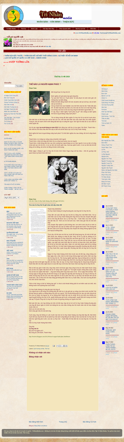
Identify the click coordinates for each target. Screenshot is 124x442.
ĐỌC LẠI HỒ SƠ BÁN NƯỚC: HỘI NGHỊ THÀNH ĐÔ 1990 (14, 149)
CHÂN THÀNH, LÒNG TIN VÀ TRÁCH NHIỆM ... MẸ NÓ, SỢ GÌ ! (14, 188)
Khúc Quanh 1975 (64, 28)
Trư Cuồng (7, 121)
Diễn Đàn (93, 28)
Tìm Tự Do (7, 123)
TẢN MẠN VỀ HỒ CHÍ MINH (12, 184)
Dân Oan (104, 107)
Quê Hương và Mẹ (39, 348)
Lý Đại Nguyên (106, 154)
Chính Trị (104, 98)
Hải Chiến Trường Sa (10, 107)
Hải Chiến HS (8, 104)
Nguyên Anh (105, 156)
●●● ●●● (6, 62)
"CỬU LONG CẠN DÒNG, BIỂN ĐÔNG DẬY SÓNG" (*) (13, 180)
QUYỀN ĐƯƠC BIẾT (12, 232)
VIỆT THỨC (10, 250)
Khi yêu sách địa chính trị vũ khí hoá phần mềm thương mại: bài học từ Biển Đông (14, 226)
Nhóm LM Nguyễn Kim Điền (109, 170)
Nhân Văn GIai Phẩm (10, 111)
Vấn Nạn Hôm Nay (48, 28)
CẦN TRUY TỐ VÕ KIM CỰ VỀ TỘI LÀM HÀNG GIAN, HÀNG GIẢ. (112, 256)
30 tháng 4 (105, 89)
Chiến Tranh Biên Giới (10, 100)
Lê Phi (103, 149)
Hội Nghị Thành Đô (9, 109)
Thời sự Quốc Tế (106, 123)
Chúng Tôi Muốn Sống (10, 102)
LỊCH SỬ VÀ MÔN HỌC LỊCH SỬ (111, 288)
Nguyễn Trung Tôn (107, 163)
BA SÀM (9, 293)
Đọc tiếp (48, 46)
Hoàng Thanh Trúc (107, 145)
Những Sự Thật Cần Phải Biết (12, 114)
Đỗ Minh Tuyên (106, 184)
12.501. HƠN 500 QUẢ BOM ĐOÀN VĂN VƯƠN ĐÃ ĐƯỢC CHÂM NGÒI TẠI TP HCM (15, 296)
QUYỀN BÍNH (8, 138)
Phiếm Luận (105, 114)
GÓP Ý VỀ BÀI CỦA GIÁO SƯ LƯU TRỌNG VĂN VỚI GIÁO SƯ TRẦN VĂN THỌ (13, 174)
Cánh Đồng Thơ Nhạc (108, 102)
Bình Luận (34, 28)
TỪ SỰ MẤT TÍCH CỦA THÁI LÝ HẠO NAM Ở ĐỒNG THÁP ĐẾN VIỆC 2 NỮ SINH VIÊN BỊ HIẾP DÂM (13, 167)
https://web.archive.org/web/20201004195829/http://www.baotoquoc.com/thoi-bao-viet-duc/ (15, 244)
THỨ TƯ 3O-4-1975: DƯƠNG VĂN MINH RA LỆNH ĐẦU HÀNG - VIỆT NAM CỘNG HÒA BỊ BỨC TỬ (13, 156)
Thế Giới (104, 121)
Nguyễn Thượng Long (108, 161)
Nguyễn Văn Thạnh (107, 168)
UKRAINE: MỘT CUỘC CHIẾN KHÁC (111, 331)
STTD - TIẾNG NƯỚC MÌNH (110, 228)
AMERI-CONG (41, 58)
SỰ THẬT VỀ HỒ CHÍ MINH (68, 56)
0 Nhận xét (109, 220)
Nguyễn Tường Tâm (107, 165)
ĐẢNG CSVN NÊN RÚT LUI (14, 270)
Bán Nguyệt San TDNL (108, 140)
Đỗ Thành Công (106, 186)
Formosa (104, 109)
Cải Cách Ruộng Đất (107, 105)
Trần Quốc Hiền (106, 179)
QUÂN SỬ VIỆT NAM (13, 275)
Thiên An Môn (105, 118)
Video (103, 125)
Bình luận (104, 93)
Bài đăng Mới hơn (36, 422)
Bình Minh (104, 142)
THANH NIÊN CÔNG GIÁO (14, 285)
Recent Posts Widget (115, 357)
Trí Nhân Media (11, 28)
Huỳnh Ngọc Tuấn (107, 147)
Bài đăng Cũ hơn (89, 422)
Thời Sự (23, 28)
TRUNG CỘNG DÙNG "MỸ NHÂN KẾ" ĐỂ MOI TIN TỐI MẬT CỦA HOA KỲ (112, 316)
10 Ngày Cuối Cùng (9, 95)
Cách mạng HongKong (108, 100)
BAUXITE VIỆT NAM (13, 222)
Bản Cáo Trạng (8, 97)
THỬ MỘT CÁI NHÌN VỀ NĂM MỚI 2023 (112, 241)
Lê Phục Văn (105, 152)
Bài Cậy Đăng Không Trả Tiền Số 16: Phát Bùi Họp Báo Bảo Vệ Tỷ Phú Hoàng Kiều (15, 278)
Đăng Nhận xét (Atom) (40, 425)
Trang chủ (63, 422)
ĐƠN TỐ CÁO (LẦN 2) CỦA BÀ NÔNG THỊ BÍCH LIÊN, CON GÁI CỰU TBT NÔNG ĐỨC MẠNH (13, 143)
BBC (8, 211)
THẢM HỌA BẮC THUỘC (14, 56)
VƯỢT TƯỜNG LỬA (19, 62)
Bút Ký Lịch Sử (80, 28)
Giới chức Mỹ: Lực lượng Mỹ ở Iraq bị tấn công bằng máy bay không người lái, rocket (15, 262)
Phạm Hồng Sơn (106, 174)
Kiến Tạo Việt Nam (107, 111)
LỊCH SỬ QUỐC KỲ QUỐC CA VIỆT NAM (19, 58)
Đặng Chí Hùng (106, 181)
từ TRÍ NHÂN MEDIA (10, 161)
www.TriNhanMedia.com (83, 33)
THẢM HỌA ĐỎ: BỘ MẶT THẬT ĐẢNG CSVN (40, 56)
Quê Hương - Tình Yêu (108, 116)
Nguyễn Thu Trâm (107, 158)
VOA (8, 258)
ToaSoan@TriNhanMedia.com (110, 33)
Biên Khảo (104, 91)
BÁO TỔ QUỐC (11, 240)
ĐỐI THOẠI (10, 268)
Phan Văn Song (106, 172)
